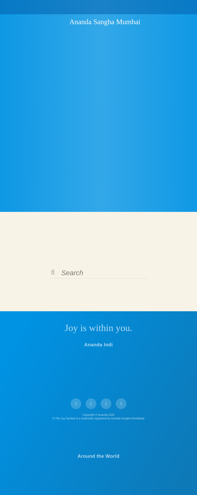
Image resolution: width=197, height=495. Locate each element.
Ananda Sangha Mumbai (104, 22)
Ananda (62, 21)
